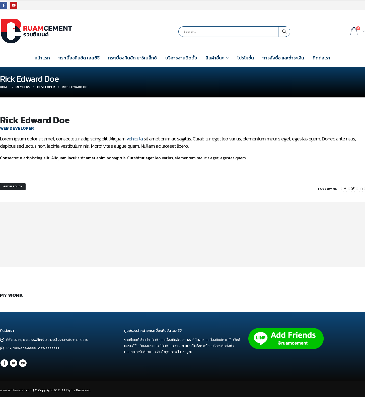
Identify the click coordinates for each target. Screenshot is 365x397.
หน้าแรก (42, 57)
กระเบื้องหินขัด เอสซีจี (79, 57)
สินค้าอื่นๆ (215, 57)
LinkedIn (360, 187)
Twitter (352, 187)
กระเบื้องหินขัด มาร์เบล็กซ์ (132, 57)
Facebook (344, 187)
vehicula (134, 138)
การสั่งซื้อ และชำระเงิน (283, 57)
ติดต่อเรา (321, 57)
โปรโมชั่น (245, 57)
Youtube (23, 360)
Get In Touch (15, 187)
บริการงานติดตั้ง (181, 57)
